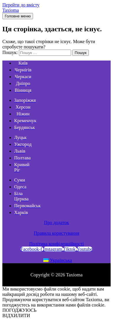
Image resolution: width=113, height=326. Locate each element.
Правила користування (56, 233)
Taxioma (10, 10)
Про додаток (56, 222)
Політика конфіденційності (56, 243)
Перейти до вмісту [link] (21, 4)
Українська (57, 260)
